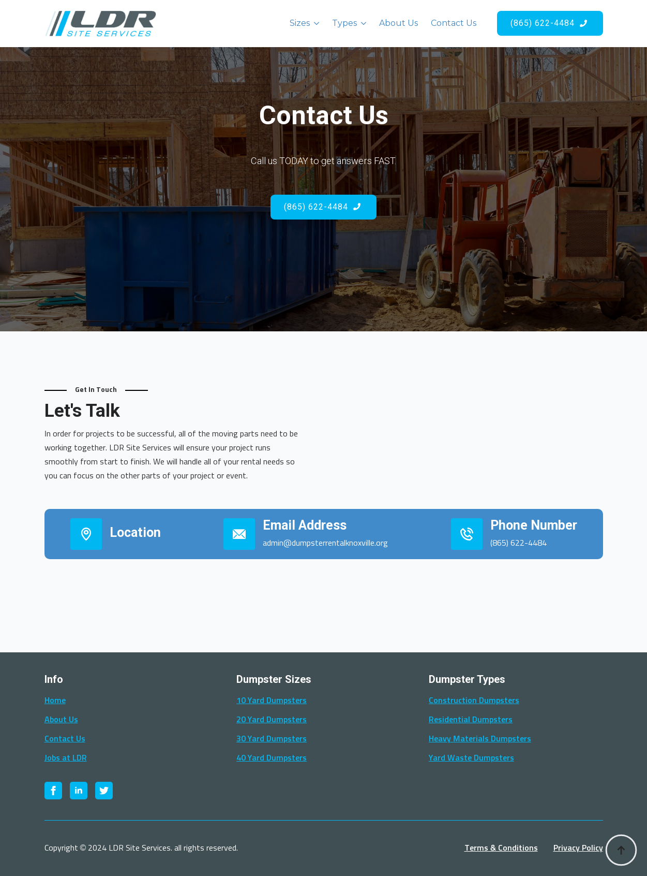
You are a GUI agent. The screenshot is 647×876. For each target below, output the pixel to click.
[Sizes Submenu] (314, 23)
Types (344, 23)
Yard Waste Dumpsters (471, 758)
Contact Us (453, 23)
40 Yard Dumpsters (271, 758)
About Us (398, 23)
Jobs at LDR (65, 758)
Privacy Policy (578, 848)
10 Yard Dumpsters (271, 700)
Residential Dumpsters (471, 720)
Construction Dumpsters (474, 700)
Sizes (300, 23)
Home (55, 700)
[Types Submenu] (361, 23)
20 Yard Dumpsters (271, 720)
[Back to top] (621, 850)
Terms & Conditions (501, 848)
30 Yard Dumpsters (271, 739)
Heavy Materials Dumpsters (480, 739)
